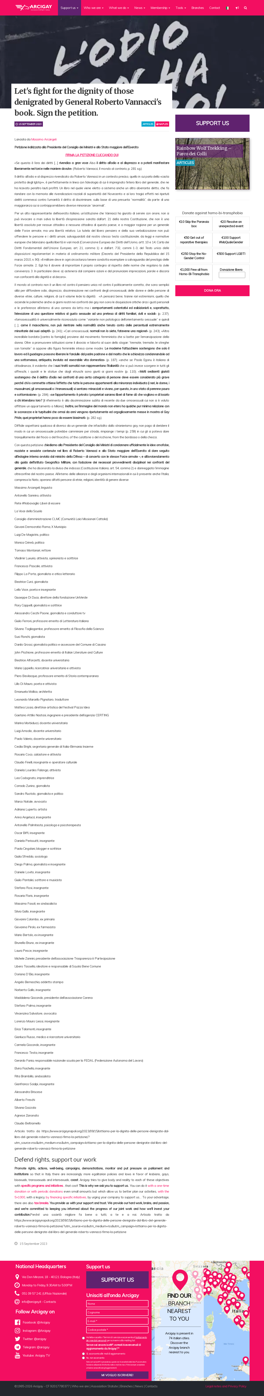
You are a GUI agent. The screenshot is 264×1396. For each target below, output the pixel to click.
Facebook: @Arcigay (36, 1322)
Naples (162, 124)
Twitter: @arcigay (34, 1339)
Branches (197, 8)
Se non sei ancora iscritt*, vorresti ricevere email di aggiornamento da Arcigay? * (113, 1346)
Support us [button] (69, 8)
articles (148, 124)
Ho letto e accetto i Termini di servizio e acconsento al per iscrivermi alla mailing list (116, 1339)
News (139, 1386)
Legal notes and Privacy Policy (226, 1386)
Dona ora (212, 290)
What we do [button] (119, 8)
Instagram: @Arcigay (37, 1331)
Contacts (50, 1302)
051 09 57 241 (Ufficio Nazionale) (44, 1293)
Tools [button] (181, 8)
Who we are (80, 1386)
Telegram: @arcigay (36, 1347)
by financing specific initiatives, (66, 1197)
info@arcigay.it (31, 1302)
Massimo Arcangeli (44, 139)
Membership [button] (160, 8)
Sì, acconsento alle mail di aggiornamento (105, 1353)
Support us (212, 123)
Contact (214, 8)
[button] (237, 7)
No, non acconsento (95, 1357)
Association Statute (104, 1386)
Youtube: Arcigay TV (36, 1355)
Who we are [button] (94, 8)
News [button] (139, 8)
